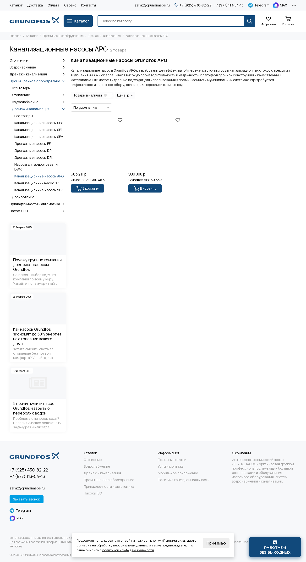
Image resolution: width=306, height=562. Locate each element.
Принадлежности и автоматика (38, 204)
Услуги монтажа (171, 466)
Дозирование (23, 197)
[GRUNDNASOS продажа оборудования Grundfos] (34, 21)
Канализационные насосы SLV (38, 190)
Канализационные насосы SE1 (38, 129)
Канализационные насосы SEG (38, 122)
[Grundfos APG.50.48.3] (97, 142)
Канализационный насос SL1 (37, 183)
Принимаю (216, 543)
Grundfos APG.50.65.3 (145, 180)
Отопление (38, 60)
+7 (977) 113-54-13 (228, 5)
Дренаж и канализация (104, 36)
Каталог (16, 5)
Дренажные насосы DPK (33, 157)
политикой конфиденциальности (128, 550)
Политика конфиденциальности (183, 480)
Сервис (70, 5)
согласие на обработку (94, 545)
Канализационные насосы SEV (38, 136)
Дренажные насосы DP (32, 150)
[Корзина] (288, 21)
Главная (15, 36)
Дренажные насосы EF (32, 143)
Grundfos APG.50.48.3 (88, 180)
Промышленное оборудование (63, 36)
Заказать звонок (26, 499)
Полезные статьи (172, 460)
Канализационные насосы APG (39, 176)
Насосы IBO (38, 211)
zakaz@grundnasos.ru (152, 5)
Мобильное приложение (178, 473)
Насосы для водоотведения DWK (36, 166)
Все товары (21, 88)
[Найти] (249, 21)
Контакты (88, 5)
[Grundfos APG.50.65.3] (154, 142)
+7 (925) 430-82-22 (193, 5)
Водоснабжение (38, 67)
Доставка (35, 5)
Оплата (53, 5)
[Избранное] (268, 21)
